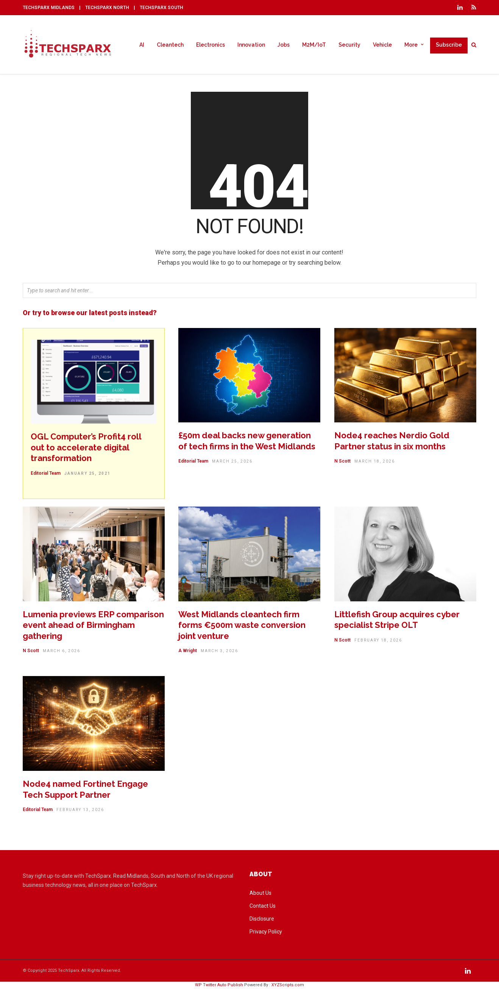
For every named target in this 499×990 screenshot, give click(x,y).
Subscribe (449, 45)
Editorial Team (46, 474)
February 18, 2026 (378, 641)
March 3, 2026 (219, 652)
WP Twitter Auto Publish (219, 986)
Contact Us (263, 907)
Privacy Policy (266, 933)
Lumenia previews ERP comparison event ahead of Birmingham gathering (93, 626)
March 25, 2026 (232, 462)
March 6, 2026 (61, 652)
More (411, 45)
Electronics (210, 45)
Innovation (251, 45)
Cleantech (170, 45)
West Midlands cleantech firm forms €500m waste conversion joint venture (242, 626)
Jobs (284, 45)
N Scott (342, 462)
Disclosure (262, 920)
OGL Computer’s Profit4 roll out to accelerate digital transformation (86, 448)
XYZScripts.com (287, 986)
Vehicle (382, 45)
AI (141, 45)
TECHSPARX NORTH (107, 7)
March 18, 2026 (374, 462)
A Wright (187, 651)
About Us (260, 894)
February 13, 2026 (80, 811)
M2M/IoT (314, 45)
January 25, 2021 (87, 474)
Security (349, 45)
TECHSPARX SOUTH (161, 7)
